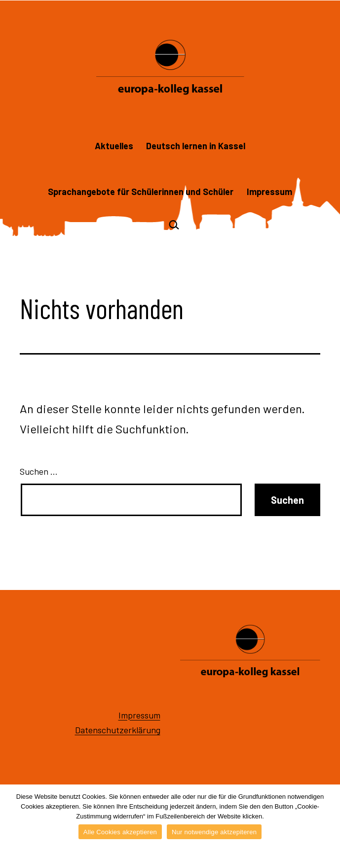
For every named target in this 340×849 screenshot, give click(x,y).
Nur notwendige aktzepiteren (214, 832)
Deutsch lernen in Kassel (195, 145)
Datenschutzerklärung (117, 729)
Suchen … (39, 471)
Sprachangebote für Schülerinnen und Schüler (140, 191)
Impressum (269, 191)
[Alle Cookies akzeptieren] (328, 817)
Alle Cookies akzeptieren (120, 832)
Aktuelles (114, 145)
